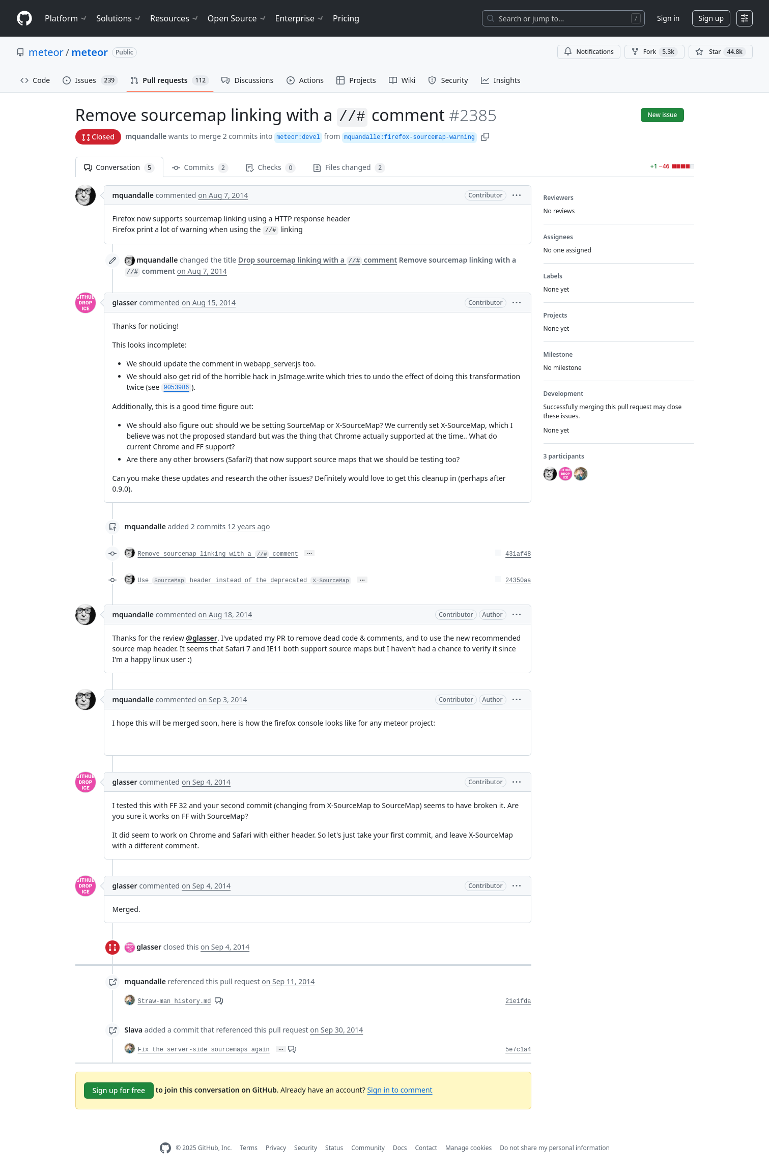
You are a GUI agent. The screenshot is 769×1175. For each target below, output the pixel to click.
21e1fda (518, 1001)
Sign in (668, 18)
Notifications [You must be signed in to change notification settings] (588, 51)
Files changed (349, 167)
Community (368, 1147)
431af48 (518, 554)
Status (334, 1147)
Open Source (237, 18)
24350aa (518, 580)
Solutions (119, 18)
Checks (271, 167)
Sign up (711, 18)
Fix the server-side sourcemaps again (204, 1049)
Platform (66, 18)
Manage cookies (468, 1147)
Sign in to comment (399, 1090)
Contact (426, 1147)
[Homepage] (24, 18)
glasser (124, 302)
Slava (134, 1030)
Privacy (276, 1147)
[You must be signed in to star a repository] (721, 52)
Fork (654, 52)
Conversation (119, 167)
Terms (249, 1147)
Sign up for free (119, 1090)
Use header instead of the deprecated (244, 580)
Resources (175, 18)
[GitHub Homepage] (165, 1148)
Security (305, 1147)
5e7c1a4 (518, 1049)
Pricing (346, 18)
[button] (485, 136)
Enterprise (300, 18)
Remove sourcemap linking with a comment (218, 554)
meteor (46, 52)
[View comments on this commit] (219, 1000)
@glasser (201, 638)
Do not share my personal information (555, 1147)
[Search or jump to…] (563, 18)
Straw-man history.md (174, 1001)
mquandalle (145, 136)
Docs (400, 1147)
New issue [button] (662, 114)
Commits (200, 167)
